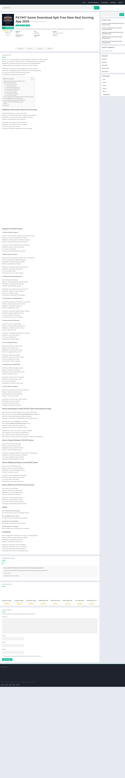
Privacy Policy (104, 2)
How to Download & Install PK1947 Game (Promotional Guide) (18, 88)
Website (4, 669)
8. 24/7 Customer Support (11, 86)
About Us (120, 2)
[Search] (50, 7)
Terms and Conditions (93, 2)
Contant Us (113, 2)
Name (4, 655)
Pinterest (39, 48)
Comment (5, 637)
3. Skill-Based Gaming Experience (13, 79)
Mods (3, 763)
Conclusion (6, 96)
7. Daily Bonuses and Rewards (12, 85)
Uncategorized (5, 766)
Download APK (7, 28)
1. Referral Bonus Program (11, 76)
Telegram (49, 48)
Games (4, 757)
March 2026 (5, 737)
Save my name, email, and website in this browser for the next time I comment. (22, 676)
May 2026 (4, 731)
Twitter (28, 48)
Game (8, 51)
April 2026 (4, 734)
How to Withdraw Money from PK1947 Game (14, 91)
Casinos (4, 754)
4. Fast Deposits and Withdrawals (13, 80)
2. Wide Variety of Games (11, 77)
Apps (21, 14)
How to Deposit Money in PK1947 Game (13, 90)
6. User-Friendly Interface (11, 83)
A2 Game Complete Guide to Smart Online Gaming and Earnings (12, 700)
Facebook (20, 48)
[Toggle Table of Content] (31, 70)
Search (22, 686)
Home (83, 2)
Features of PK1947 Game (10, 74)
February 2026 (5, 740)
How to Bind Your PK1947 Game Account (13, 93)
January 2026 (5, 743)
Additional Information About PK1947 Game (14, 72)
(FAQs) (5, 95)
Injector (4, 760)
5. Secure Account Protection (12, 82)
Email (3, 662)
